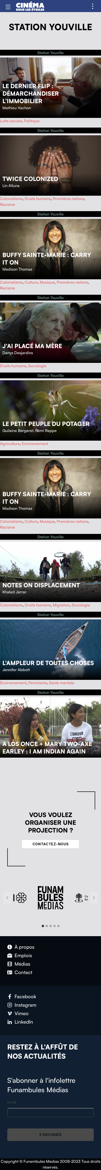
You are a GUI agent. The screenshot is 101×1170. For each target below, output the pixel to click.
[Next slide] (94, 898)
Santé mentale (61, 682)
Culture (31, 282)
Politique (31, 120)
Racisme (7, 204)
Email (11, 1102)
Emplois (23, 955)
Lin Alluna (11, 185)
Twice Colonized (30, 178)
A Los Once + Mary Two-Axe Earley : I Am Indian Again (47, 747)
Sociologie (37, 365)
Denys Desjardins (17, 352)
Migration (61, 605)
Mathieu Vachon (16, 107)
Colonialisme (11, 198)
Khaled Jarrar (14, 591)
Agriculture (10, 443)
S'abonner (50, 1134)
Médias (22, 964)
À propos (24, 947)
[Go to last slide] (7, 898)
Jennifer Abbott (16, 669)
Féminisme (37, 682)
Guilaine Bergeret (17, 430)
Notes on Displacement (41, 585)
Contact (23, 972)
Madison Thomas (17, 269)
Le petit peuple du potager (46, 423)
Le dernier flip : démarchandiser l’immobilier (30, 93)
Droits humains (38, 198)
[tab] (43, 926)
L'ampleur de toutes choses (48, 663)
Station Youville (50, 52)
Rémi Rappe (46, 430)
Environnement (35, 443)
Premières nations (68, 198)
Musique (47, 282)
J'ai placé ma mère (32, 346)
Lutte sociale (11, 120)
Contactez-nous (50, 844)
